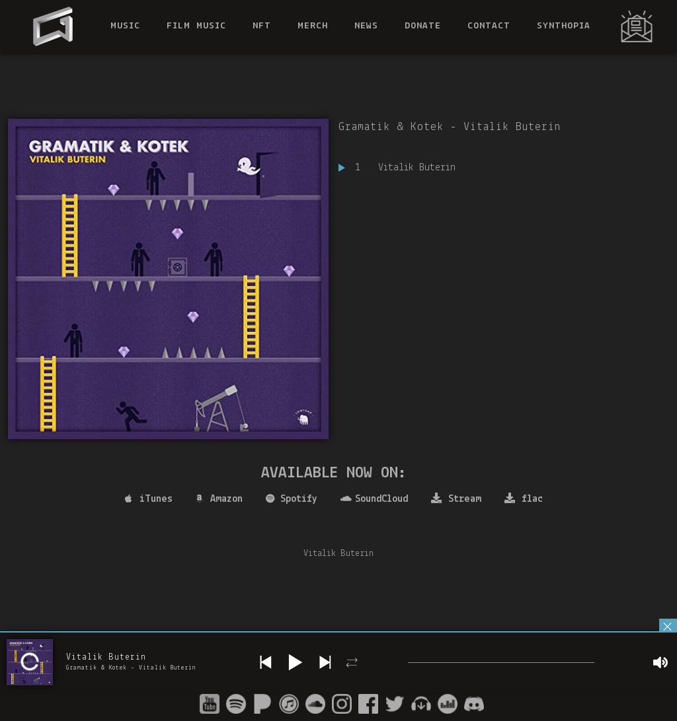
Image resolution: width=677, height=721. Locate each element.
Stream (456, 498)
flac (523, 498)
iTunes (149, 499)
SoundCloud (374, 499)
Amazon (219, 499)
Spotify (291, 499)
